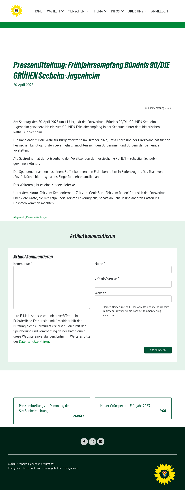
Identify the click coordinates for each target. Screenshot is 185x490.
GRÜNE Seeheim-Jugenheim (63, 18)
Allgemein (19, 211)
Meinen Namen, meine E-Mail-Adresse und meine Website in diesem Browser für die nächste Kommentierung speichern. (136, 305)
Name (100, 258)
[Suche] (165, 4)
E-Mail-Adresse (107, 273)
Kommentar (22, 258)
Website (100, 287)
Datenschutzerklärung (35, 336)
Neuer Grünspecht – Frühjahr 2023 (133, 403)
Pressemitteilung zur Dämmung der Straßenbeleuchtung (52, 405)
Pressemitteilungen (37, 211)
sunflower (36, 462)
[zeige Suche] (170, 4)
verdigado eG (70, 462)
